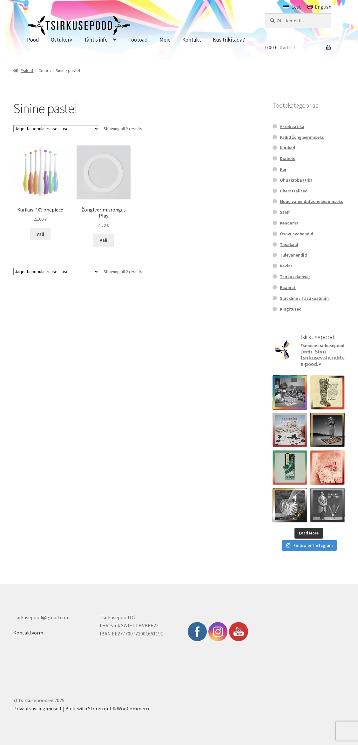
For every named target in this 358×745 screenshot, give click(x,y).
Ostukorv (61, 39)
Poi (283, 169)
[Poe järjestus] (56, 128)
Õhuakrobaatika (296, 180)
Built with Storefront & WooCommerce (108, 708)
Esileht (27, 70)
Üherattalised (293, 191)
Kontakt (191, 39)
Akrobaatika (292, 126)
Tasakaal (289, 244)
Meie (165, 39)
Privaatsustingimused (37, 708)
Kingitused (290, 309)
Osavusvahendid (296, 234)
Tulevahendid (293, 255)
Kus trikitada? (229, 39)
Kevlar (286, 266)
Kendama (289, 223)
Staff (285, 212)
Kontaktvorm (28, 632)
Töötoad (138, 39)
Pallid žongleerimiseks (302, 137)
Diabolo (287, 158)
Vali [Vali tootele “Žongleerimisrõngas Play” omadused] (103, 240)
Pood (33, 39)
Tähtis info (96, 39)
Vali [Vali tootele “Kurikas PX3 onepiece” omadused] (40, 234)
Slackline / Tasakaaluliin (304, 298)
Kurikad (287, 148)
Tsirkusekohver (295, 276)
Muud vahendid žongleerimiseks (311, 201)
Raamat (288, 287)
